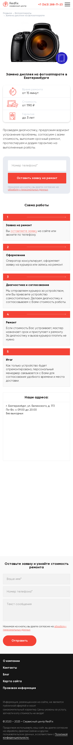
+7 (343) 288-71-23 (50, 4)
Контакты (10, 667)
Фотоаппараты (23, 13)
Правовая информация (19, 688)
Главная (7, 13)
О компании (11, 661)
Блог (6, 674)
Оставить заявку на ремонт (37, 178)
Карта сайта (12, 681)
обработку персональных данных (28, 189)
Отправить (20, 640)
